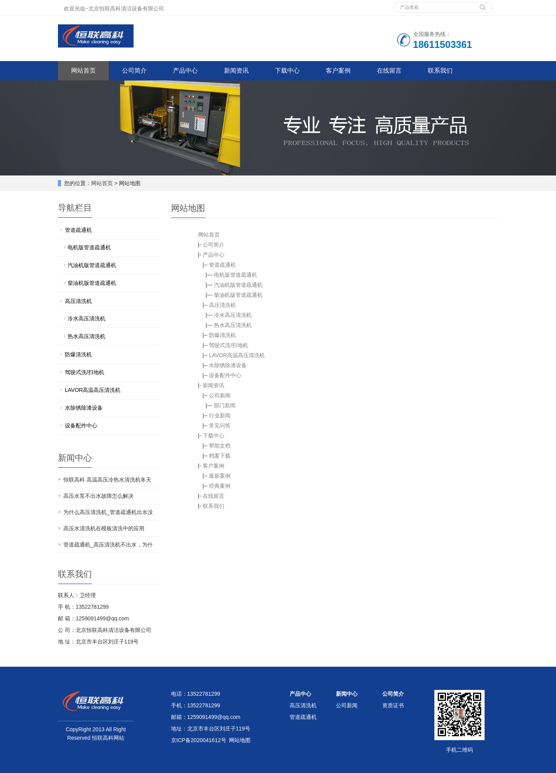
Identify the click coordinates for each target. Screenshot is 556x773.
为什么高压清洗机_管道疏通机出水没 (108, 512)
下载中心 (287, 70)
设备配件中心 (225, 375)
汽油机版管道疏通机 (238, 285)
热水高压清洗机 (233, 325)
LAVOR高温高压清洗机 (236, 355)
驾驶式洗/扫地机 (228, 345)
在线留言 (389, 70)
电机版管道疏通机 (235, 275)
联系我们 (440, 70)
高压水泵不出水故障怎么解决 (98, 496)
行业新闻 (220, 415)
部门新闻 (225, 405)
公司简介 (134, 70)
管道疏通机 (222, 265)
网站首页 (83, 70)
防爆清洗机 (222, 335)
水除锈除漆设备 (228, 365)
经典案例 (220, 486)
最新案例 (220, 476)
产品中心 (185, 70)
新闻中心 (347, 694)
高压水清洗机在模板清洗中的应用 (103, 528)
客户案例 (338, 70)
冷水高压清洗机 (233, 315)
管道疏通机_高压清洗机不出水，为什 (108, 544)
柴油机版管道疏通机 (238, 295)
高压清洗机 (222, 305)
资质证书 (393, 705)
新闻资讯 (236, 70)
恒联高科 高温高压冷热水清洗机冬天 (107, 480)
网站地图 (240, 740)
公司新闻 (220, 395)
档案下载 (220, 456)
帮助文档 (220, 446)
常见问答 (220, 425)
